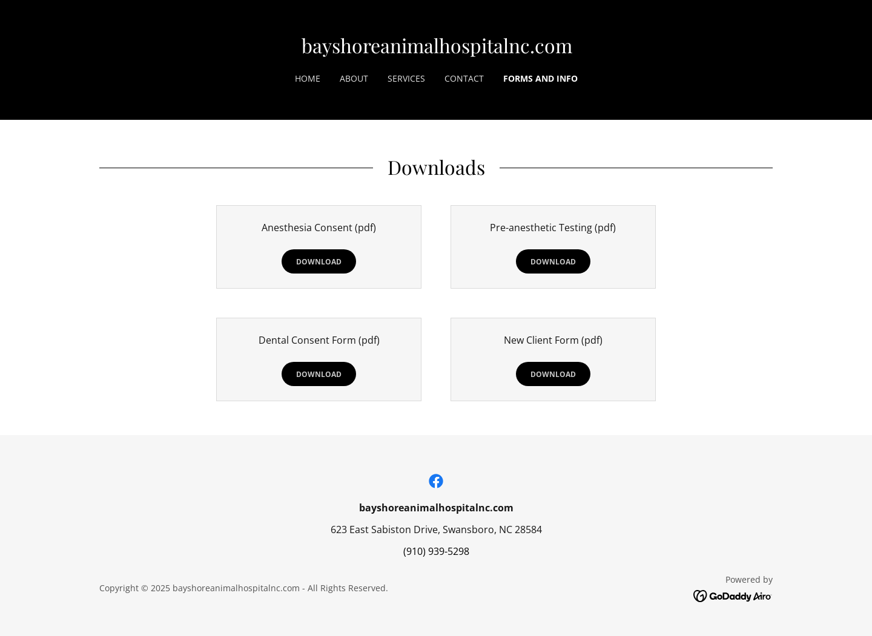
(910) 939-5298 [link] (436, 551)
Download (319, 262)
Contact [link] (464, 78)
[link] (437, 49)
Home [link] (307, 78)
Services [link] (406, 78)
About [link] (354, 78)
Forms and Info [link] (540, 78)
